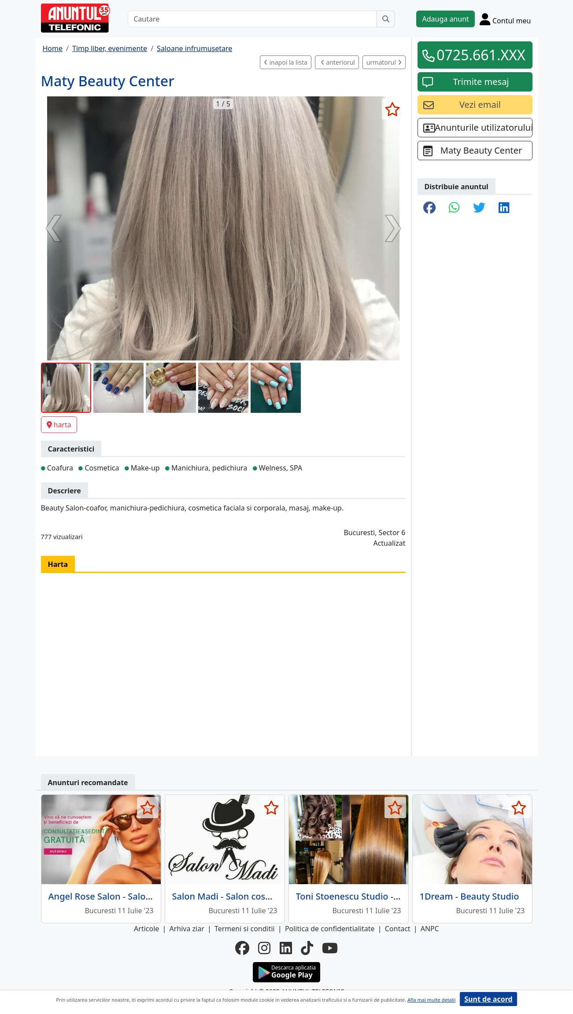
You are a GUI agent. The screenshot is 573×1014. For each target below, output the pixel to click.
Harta (58, 564)
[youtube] (330, 948)
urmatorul (384, 62)
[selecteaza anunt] (392, 109)
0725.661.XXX (480, 54)
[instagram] (264, 948)
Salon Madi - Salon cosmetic (230, 896)
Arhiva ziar (186, 928)
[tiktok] (307, 948)
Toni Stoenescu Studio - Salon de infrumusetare (395, 896)
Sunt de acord (488, 999)
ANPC (430, 928)
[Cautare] (252, 19)
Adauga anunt (445, 19)
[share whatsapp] (454, 208)
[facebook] (242, 948)
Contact (397, 928)
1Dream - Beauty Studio (469, 896)
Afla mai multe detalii (431, 999)
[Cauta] (386, 19)
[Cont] (505, 19)
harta (59, 425)
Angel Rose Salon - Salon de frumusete (129, 896)
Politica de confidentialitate (330, 928)
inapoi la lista (285, 62)
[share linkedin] (504, 208)
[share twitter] (479, 208)
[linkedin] (286, 948)
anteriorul (338, 62)
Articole (146, 928)
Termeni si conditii (244, 928)
